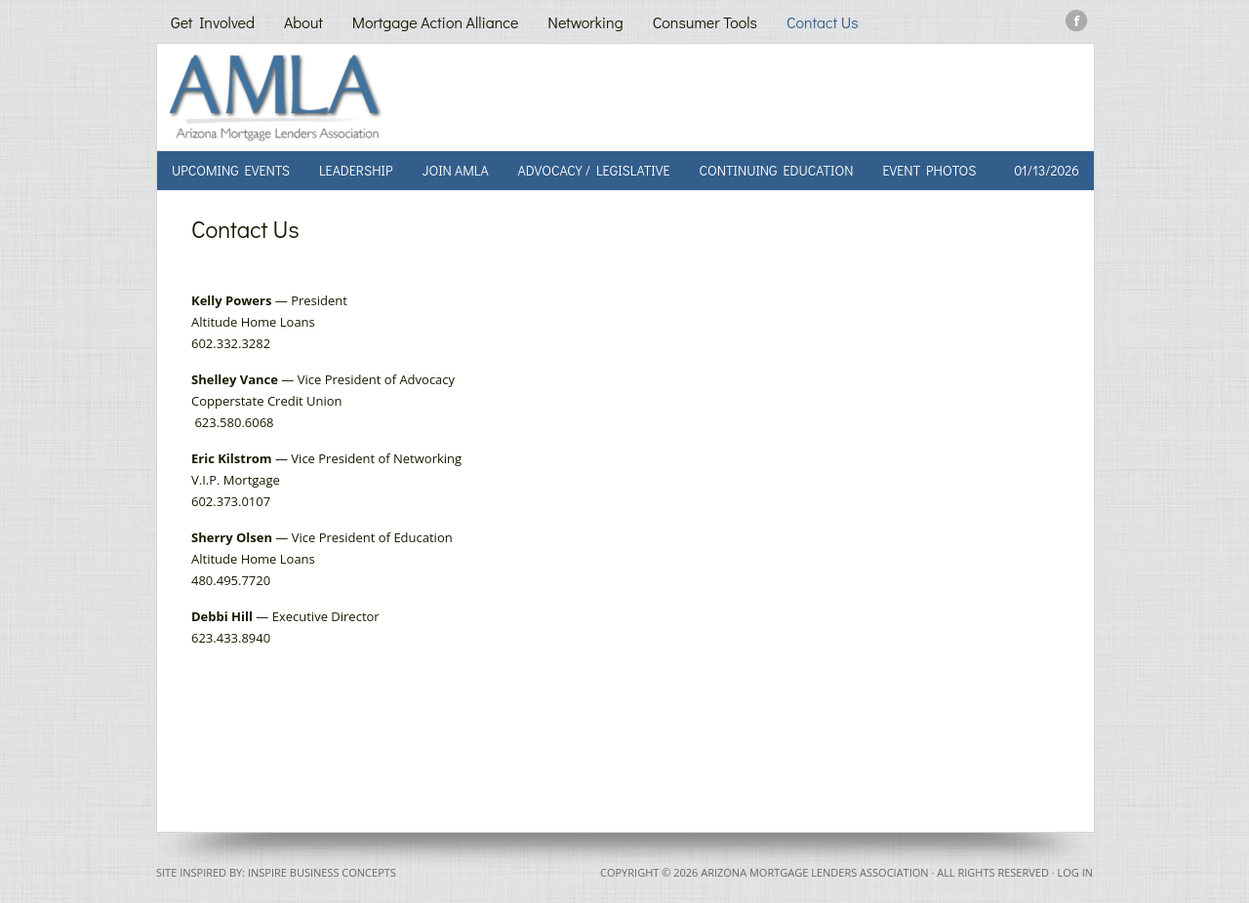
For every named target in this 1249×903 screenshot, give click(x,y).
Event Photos (930, 170)
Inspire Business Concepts (322, 872)
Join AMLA (455, 170)
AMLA (384, 97)
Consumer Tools (705, 22)
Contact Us (822, 22)
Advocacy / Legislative (594, 170)
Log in (1075, 872)
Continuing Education (776, 170)
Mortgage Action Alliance (435, 22)
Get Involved (213, 22)
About (303, 22)
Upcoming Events (231, 170)
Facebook (1077, 21)
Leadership (356, 170)
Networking (585, 22)
